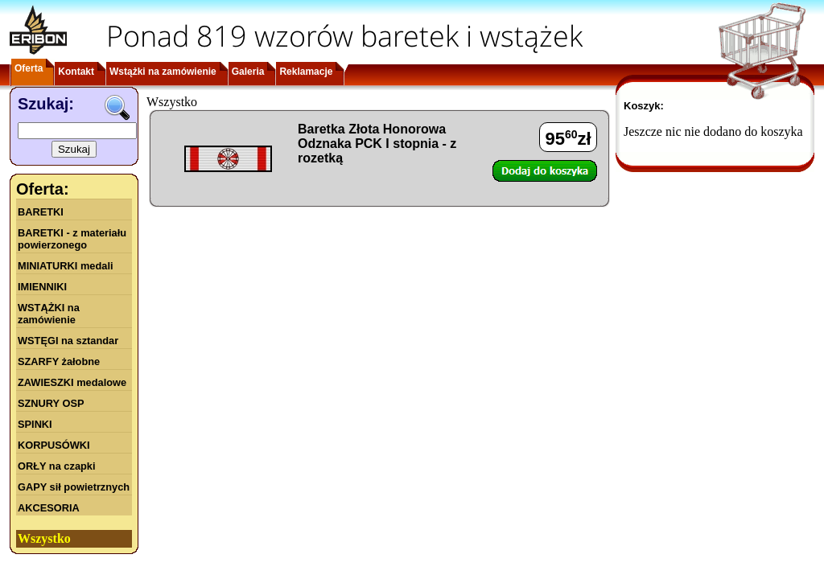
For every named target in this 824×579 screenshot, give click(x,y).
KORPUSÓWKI (54, 445)
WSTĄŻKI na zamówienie (49, 314)
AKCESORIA (49, 508)
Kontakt (76, 71)
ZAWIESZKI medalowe (72, 382)
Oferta (28, 68)
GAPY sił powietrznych (74, 487)
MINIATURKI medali (65, 266)
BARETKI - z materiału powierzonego (72, 239)
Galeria (248, 71)
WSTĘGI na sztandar (68, 341)
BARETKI (41, 212)
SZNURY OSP (51, 403)
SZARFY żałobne (59, 361)
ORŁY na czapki (56, 466)
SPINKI (35, 424)
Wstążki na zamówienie (162, 71)
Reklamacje (305, 71)
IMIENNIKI (42, 287)
